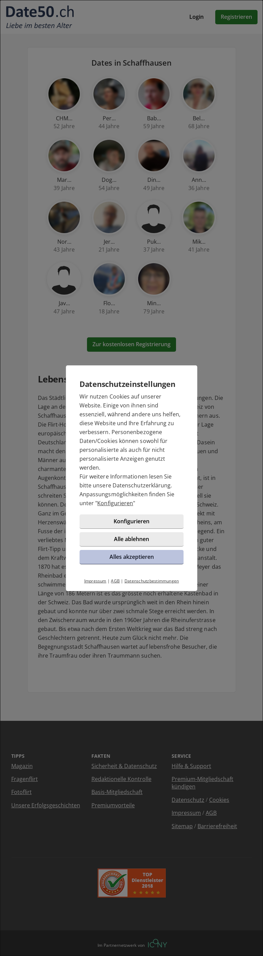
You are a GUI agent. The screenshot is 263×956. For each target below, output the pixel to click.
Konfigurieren (115, 503)
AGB (115, 581)
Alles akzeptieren (131, 557)
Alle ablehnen (131, 539)
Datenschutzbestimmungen (152, 581)
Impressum (95, 581)
